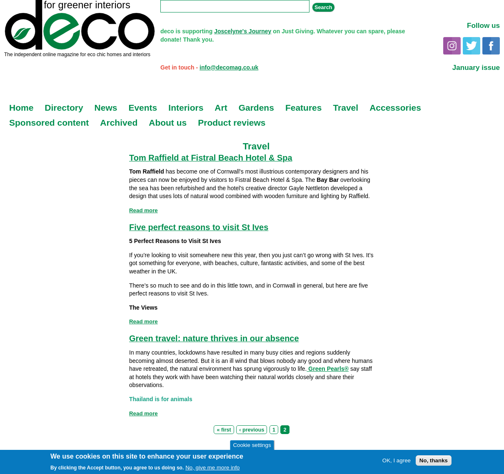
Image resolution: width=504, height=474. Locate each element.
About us (168, 122)
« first (224, 430)
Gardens (256, 107)
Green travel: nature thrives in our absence (214, 338)
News (106, 107)
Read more (143, 210)
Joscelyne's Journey (242, 31)
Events (142, 107)
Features (303, 107)
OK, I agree (396, 461)
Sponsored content (49, 122)
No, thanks (433, 461)
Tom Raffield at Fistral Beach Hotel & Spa (210, 157)
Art (221, 107)
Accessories (395, 107)
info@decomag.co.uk (229, 67)
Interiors (185, 107)
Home (21, 107)
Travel (345, 107)
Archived (118, 122)
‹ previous (251, 430)
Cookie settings (252, 445)
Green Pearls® (328, 368)
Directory (64, 107)
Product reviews (231, 122)
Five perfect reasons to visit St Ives (198, 227)
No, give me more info (212, 468)
